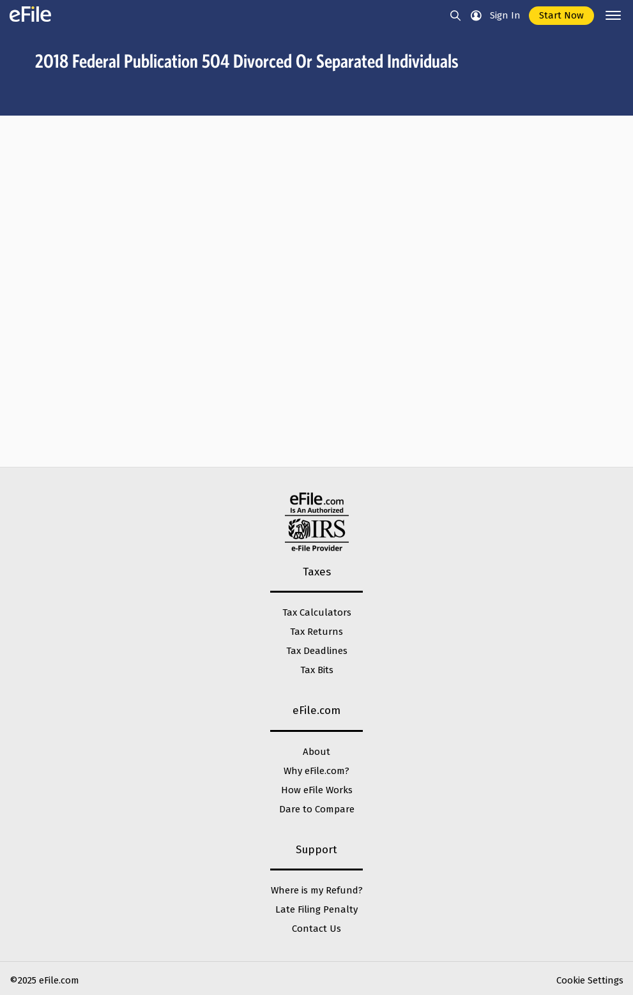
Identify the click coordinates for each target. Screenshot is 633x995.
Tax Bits (316, 670)
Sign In (505, 15)
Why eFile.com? (316, 771)
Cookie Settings (589, 980)
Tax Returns (316, 631)
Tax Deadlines (316, 651)
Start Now (561, 15)
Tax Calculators (316, 612)
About (316, 751)
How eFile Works (317, 790)
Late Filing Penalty (316, 909)
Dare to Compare (317, 809)
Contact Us (316, 928)
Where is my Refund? (317, 890)
